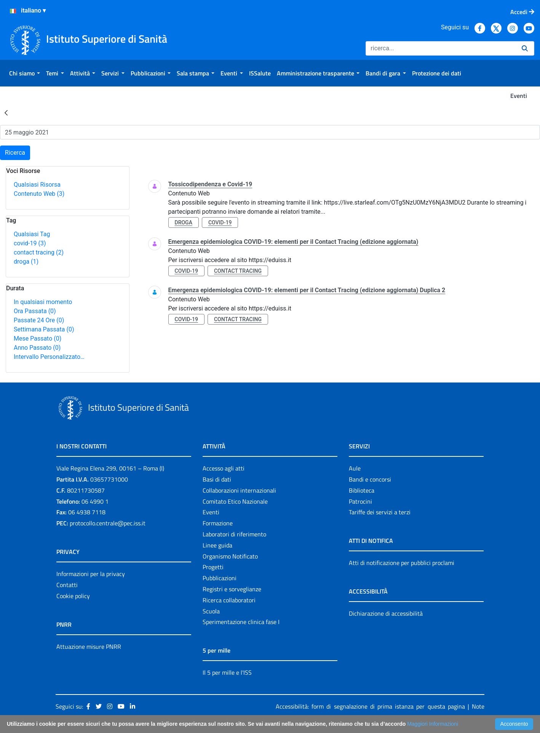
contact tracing (39, 252)
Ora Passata (35, 311)
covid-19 (30, 243)
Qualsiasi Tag (32, 234)
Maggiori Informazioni (432, 724)
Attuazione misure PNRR (88, 646)
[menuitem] (24, 73)
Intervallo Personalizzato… (49, 356)
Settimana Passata (44, 329)
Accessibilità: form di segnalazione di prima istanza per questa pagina (370, 706)
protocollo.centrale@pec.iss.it (107, 523)
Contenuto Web (39, 193)
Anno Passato (37, 347)
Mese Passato (37, 338)
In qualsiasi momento (43, 302)
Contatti (67, 584)
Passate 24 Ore (39, 320)
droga (26, 261)
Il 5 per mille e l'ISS (227, 672)
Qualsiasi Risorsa (37, 184)
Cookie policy (73, 595)
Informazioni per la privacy (90, 573)
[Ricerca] (441, 48)
